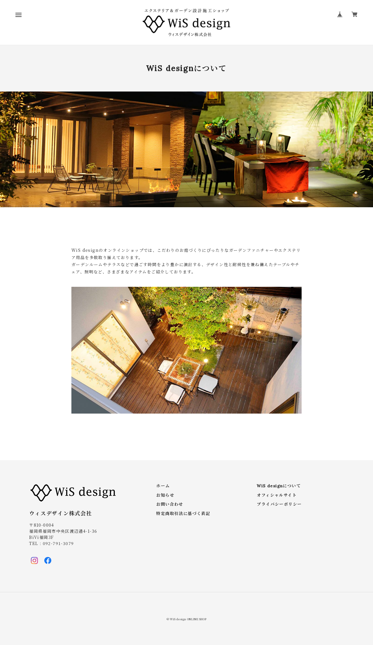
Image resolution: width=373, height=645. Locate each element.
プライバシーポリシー (279, 504)
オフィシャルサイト (277, 495)
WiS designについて (279, 486)
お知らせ (165, 495)
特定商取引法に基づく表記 (183, 513)
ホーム (163, 486)
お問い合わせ (169, 504)
